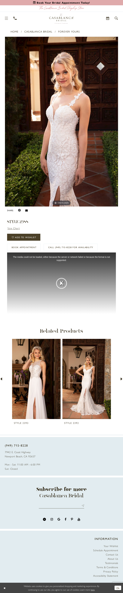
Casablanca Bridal (38, 31)
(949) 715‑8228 (16, 445)
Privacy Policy (110, 571)
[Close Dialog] (4, 587)
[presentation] (36, 379)
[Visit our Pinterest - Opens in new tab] (72, 519)
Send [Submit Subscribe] (82, 505)
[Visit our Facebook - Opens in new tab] (65, 519)
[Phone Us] (15, 18)
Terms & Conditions (107, 567)
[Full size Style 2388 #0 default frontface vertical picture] (61, 121)
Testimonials (111, 563)
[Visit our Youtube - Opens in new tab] (79, 519)
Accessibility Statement (105, 575)
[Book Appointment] (108, 18)
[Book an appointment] (61, 2)
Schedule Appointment (105, 550)
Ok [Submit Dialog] (118, 587)
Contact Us (112, 554)
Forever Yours (69, 31)
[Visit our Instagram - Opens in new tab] (51, 519)
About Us (113, 558)
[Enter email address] (61, 505)
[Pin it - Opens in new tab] (19, 210)
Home (15, 31)
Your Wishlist (111, 546)
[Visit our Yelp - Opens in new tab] (44, 519)
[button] (6, 18)
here (93, 589)
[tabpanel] (61, 121)
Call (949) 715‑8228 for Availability (70, 247)
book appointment (24, 247)
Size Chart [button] (14, 228)
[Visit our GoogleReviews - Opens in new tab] (59, 519)
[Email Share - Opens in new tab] (26, 210)
